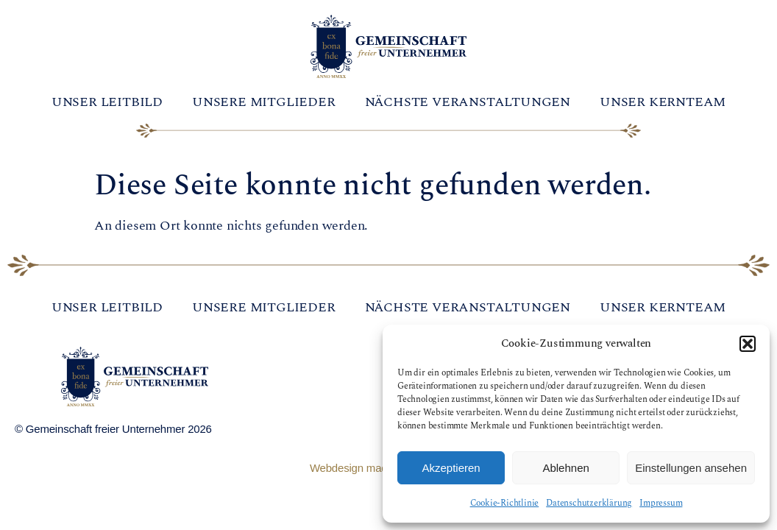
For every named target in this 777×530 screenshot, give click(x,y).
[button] (747, 343)
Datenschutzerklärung (589, 503)
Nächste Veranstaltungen (467, 102)
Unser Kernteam (662, 102)
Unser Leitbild (107, 102)
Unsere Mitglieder (264, 102)
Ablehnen (565, 468)
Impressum (660, 503)
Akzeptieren (451, 468)
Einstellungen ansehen (691, 468)
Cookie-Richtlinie (504, 503)
